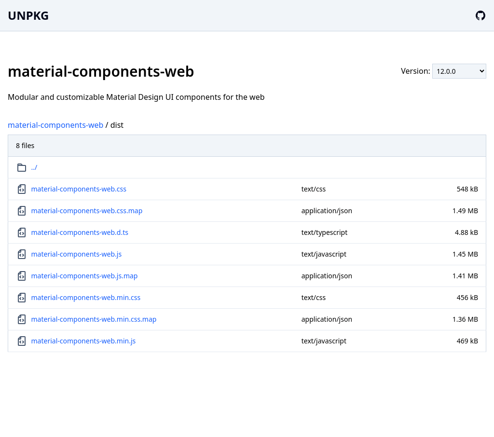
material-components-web (55, 125)
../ (34, 167)
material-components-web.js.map (84, 275)
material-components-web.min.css (86, 297)
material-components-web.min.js (83, 340)
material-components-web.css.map (87, 210)
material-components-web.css (78, 188)
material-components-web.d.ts (79, 232)
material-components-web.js (76, 254)
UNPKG (28, 15)
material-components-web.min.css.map (94, 319)
